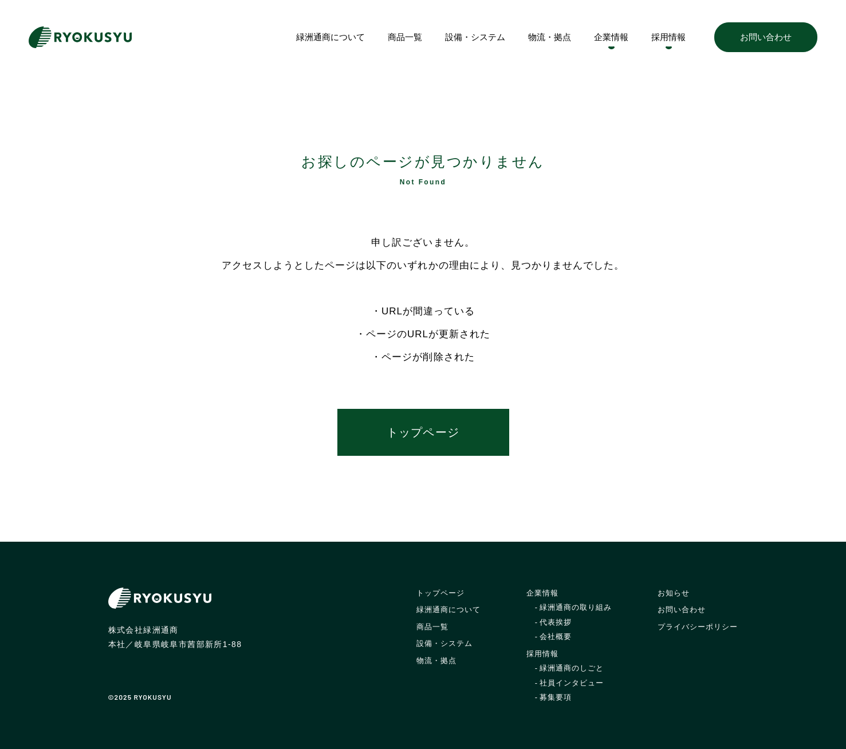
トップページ (423, 432)
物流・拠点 (549, 37)
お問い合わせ (766, 37)
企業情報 (611, 37)
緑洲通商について (330, 37)
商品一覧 (405, 37)
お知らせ (674, 593)
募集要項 (556, 697)
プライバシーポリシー (698, 626)
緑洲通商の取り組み (576, 607)
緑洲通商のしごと (572, 668)
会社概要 (556, 636)
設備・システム (475, 37)
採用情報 (668, 37)
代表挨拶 (556, 622)
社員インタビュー (572, 683)
